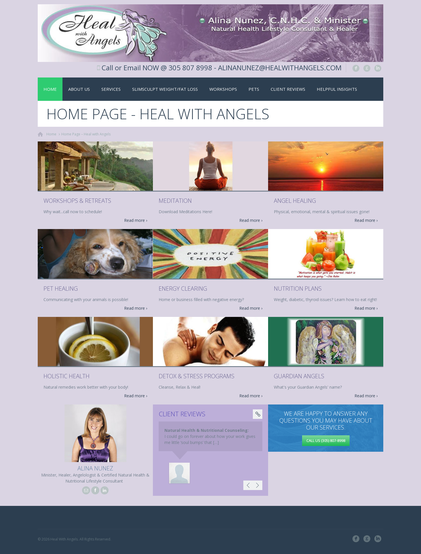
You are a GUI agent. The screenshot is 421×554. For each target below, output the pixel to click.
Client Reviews (288, 89)
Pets (254, 89)
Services (111, 89)
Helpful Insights (337, 89)
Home (50, 89)
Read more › (135, 220)
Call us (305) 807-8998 (325, 440)
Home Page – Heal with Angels (86, 134)
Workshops (223, 89)
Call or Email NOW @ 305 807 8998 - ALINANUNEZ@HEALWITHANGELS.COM (222, 67)
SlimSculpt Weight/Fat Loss (165, 89)
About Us (79, 89)
